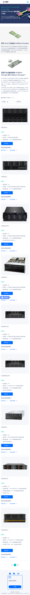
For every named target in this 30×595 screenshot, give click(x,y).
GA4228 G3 (4, 530)
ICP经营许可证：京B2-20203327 (7, 593)
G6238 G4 (4, 127)
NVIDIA (8, 97)
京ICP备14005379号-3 (19, 593)
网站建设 (13, 591)
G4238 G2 (4, 427)
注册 (15, 586)
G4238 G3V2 (5, 326)
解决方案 (3, 97)
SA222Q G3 (4, 478)
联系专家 (3, 150)
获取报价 (6, 143)
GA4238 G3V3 (5, 375)
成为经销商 (12, 150)
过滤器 (5, 101)
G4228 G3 (4, 277)
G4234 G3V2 (5, 226)
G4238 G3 (4, 176)
